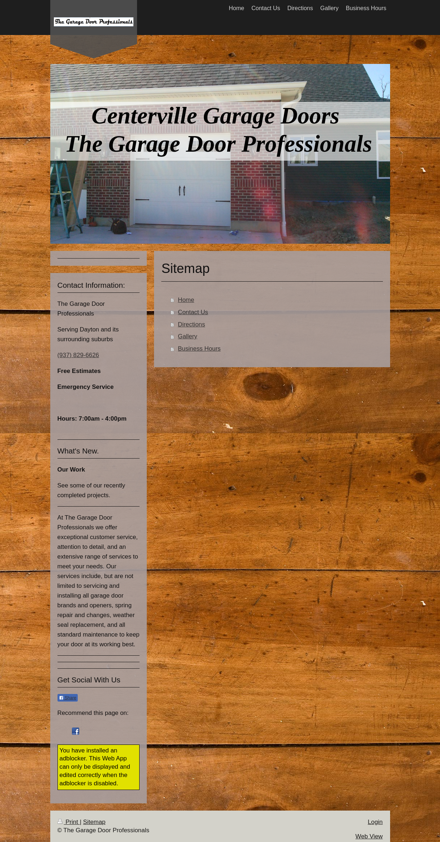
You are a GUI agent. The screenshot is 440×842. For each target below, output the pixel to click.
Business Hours (199, 348)
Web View (369, 836)
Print (68, 822)
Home (186, 299)
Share (67, 697)
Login (375, 822)
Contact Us (193, 312)
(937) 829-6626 (78, 355)
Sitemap (94, 822)
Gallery (187, 336)
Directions (191, 324)
